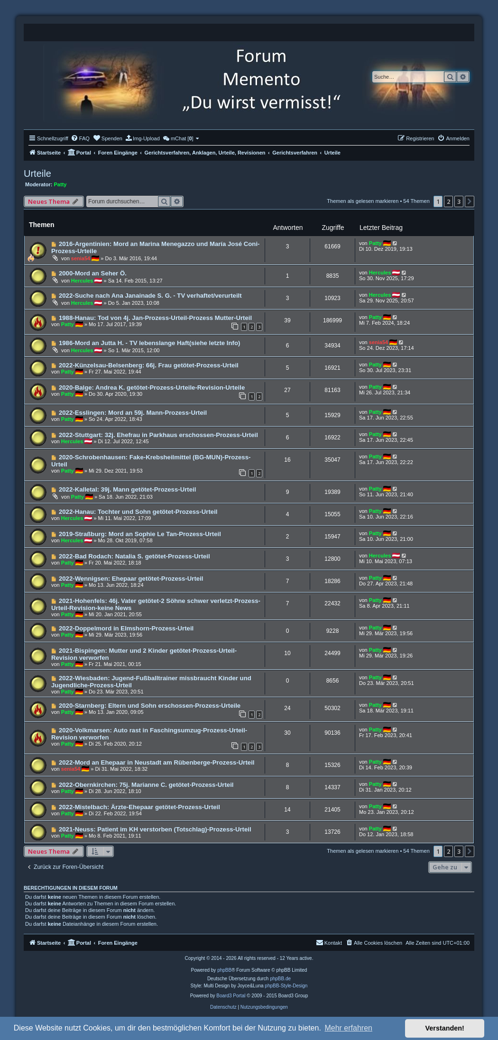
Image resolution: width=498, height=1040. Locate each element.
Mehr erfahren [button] (348, 1028)
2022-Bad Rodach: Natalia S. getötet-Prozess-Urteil (134, 556)
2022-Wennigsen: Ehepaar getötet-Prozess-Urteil (131, 578)
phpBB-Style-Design (286, 985)
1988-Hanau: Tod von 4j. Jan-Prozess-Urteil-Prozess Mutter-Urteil (155, 317)
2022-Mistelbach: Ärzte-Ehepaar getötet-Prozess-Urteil (139, 807)
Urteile (37, 173)
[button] (469, 201)
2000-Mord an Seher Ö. (93, 273)
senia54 (80, 258)
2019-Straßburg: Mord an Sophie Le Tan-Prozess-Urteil (140, 534)
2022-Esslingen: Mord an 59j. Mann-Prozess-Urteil (133, 412)
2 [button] (448, 201)
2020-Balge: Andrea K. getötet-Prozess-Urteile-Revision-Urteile (152, 387)
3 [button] (459, 201)
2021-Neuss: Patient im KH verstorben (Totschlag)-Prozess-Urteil (155, 829)
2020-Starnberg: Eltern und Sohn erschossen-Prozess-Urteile (149, 705)
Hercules (82, 280)
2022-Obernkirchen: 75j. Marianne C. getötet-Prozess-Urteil (146, 784)
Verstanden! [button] (444, 1028)
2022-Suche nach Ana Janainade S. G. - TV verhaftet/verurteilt (150, 295)
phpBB (224, 970)
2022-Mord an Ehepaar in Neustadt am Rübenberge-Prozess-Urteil (157, 762)
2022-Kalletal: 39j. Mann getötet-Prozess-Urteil (127, 489)
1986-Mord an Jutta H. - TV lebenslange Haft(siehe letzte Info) (149, 343)
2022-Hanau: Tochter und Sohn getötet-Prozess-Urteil (138, 511)
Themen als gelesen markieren (362, 201)
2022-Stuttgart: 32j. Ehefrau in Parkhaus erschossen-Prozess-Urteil (158, 434)
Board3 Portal (230, 995)
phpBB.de (280, 978)
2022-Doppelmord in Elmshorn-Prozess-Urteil (126, 628)
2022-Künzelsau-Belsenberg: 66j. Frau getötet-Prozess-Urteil (149, 365)
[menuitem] (80, 138)
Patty (60, 184)
